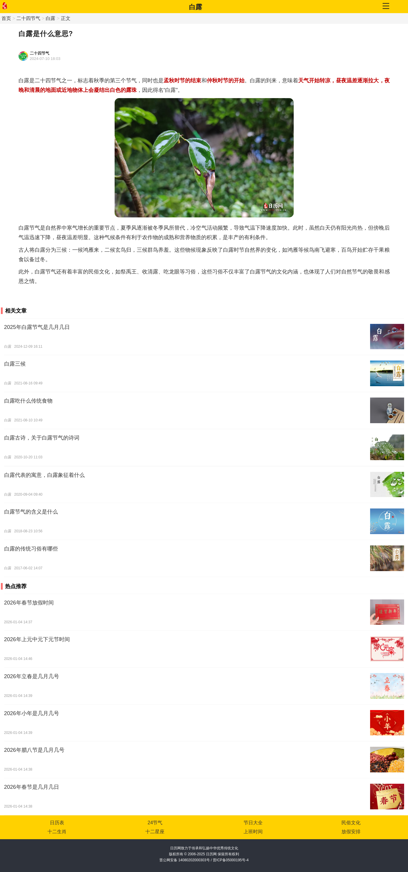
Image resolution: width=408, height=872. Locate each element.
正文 (65, 18)
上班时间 (253, 831)
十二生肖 (57, 831)
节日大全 (253, 822)
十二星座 (154, 831)
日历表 (57, 822)
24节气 (155, 822)
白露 (195, 7)
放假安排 (351, 831)
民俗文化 (351, 822)
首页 (6, 18)
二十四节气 (28, 18)
